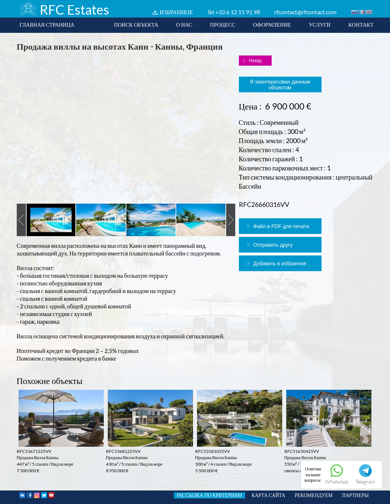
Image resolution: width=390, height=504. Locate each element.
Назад (255, 60)
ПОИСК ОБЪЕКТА (136, 24)
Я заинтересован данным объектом (280, 85)
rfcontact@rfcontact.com (305, 11)
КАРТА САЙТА (268, 495)
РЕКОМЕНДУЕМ (313, 495)
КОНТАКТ (361, 24)
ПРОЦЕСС (222, 24)
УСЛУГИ (320, 24)
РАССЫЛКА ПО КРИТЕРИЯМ (209, 495)
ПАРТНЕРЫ (355, 495)
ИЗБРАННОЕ (176, 11)
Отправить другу (273, 245)
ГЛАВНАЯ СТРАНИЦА (47, 24)
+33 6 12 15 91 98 (237, 11)
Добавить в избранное (280, 263)
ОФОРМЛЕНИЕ (272, 24)
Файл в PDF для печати (281, 226)
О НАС (184, 24)
